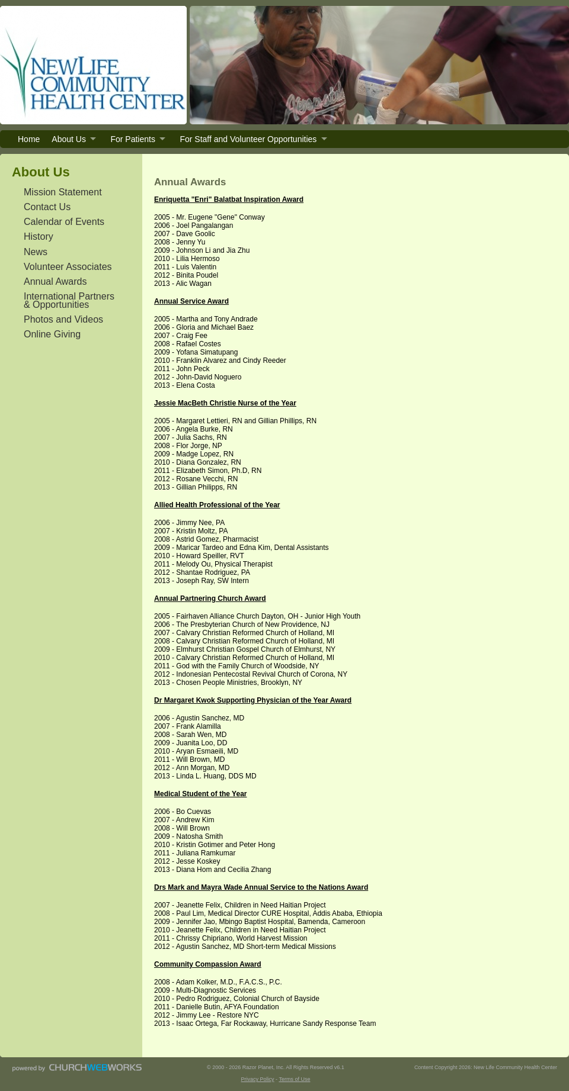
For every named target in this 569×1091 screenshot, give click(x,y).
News (35, 252)
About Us (69, 139)
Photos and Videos (63, 319)
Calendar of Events (64, 222)
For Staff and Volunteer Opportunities (248, 139)
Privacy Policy (257, 1079)
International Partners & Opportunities (69, 300)
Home (29, 139)
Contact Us (47, 207)
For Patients (132, 139)
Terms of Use (294, 1079)
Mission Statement (63, 192)
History (38, 236)
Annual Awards (55, 281)
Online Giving (52, 334)
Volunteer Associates (68, 267)
